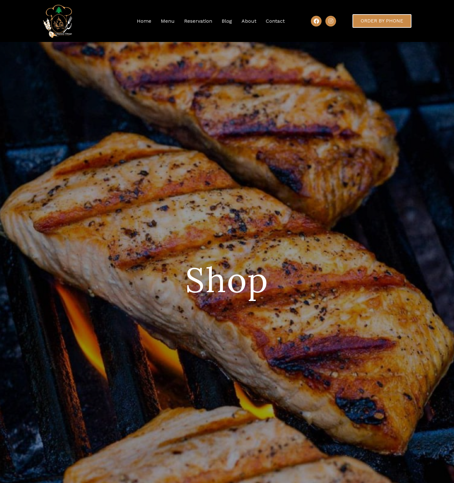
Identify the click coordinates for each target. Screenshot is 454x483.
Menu (168, 21)
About (249, 21)
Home (144, 21)
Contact (275, 21)
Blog (227, 21)
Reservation (198, 21)
